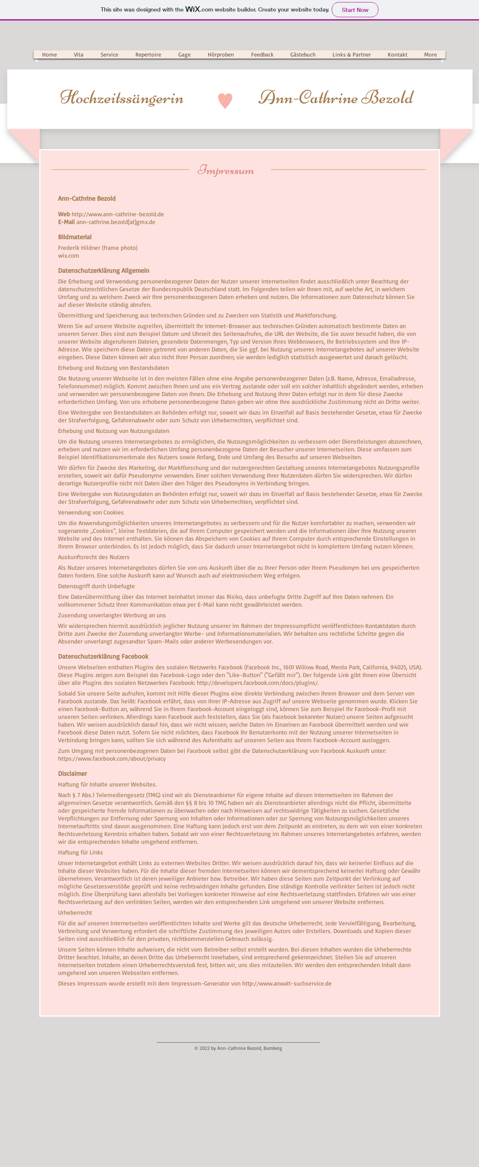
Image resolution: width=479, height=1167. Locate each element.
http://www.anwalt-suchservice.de (287, 983)
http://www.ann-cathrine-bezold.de (118, 214)
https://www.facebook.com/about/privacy (112, 758)
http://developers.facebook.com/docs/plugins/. (258, 683)
